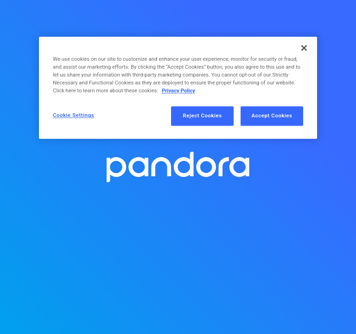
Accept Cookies (272, 116)
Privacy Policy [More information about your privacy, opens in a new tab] (178, 91)
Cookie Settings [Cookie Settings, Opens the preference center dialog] (73, 115)
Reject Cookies (202, 116)
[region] (178, 88)
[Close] (304, 48)
